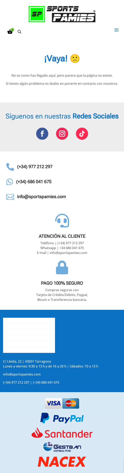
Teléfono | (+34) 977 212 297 (62, 243)
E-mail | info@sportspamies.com (62, 253)
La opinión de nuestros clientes (27, 338)
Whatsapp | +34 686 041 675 (62, 248)
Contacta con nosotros (20, 332)
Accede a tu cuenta (17, 350)
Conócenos (11, 320)
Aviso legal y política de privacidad (29, 344)
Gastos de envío (15, 326)
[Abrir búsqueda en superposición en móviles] (19, 31)
